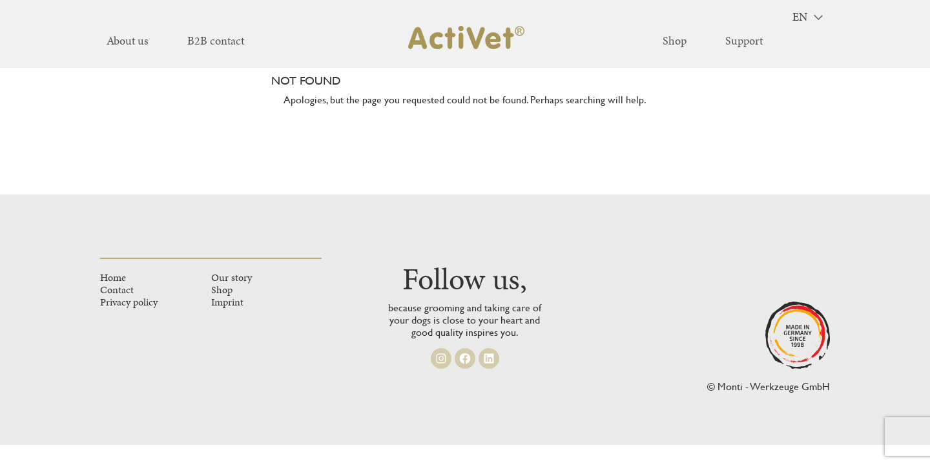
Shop (221, 289)
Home (113, 277)
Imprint (227, 301)
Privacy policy (129, 301)
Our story (231, 277)
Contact (117, 289)
